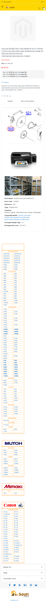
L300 (4, 391)
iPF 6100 (5, 543)
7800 (4, 287)
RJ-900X (5, 468)
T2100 (5, 309)
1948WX (16, 472)
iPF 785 (16, 529)
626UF (16, 459)
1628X (16, 468)
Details (10, 101)
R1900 (16, 265)
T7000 (5, 325)
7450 (15, 282)
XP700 (5, 414)
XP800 (16, 414)
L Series (10, 387)
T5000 (5, 318)
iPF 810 (5, 532)
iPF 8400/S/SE (7, 554)
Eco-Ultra (11, 448)
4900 (15, 280)
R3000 (16, 269)
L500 (4, 394)
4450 (4, 278)
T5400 (15, 320)
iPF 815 (16, 532)
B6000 (5, 356)
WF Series (6, 420)
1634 (4, 493)
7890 (4, 289)
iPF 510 (16, 512)
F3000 (15, 340)
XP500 (5, 411)
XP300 (5, 409)
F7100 (15, 347)
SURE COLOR (12, 307)
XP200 (16, 407)
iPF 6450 (5, 547)
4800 (15, 278)
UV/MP (10, 457)
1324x (15, 450)
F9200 (15, 349)
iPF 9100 (16, 558)
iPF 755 (5, 525)
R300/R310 (6, 260)
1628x (15, 452)
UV (9, 491)
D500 (4, 380)
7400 (4, 282)
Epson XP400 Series (23, 219)
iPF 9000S (16, 556)
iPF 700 (5, 521)
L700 (4, 396)
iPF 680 (5, 518)
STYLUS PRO (12, 271)
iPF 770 (16, 527)
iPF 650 (5, 516)
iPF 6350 (5, 545)
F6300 (5, 345)
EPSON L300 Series (10, 217)
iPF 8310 (16, 552)
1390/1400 (6, 254)
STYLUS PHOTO (13, 251)
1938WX (5, 472)
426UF (5, 459)
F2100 (15, 338)
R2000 (5, 267)
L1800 (15, 398)
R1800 (5, 265)
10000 (15, 302)
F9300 (5, 351)
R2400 (16, 267)
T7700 (5, 327)
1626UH (5, 461)
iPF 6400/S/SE (18, 545)
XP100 (5, 407)
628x (4, 450)
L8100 (15, 400)
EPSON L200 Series (24, 215)
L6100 (5, 400)
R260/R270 (6, 258)
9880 (4, 298)
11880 (15, 300)
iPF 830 (5, 536)
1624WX (5, 470)
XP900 (5, 416)
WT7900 (5, 291)
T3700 (5, 316)
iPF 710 (16, 521)
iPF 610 (16, 514)
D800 (4, 382)
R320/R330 (17, 260)
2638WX (5, 474)
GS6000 (5, 302)
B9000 (5, 358)
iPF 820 (5, 534)
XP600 (16, 411)
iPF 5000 (5, 541)
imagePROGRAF (13, 509)
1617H (16, 461)
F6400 (15, 345)
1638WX (16, 470)
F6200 (15, 342)
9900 (4, 300)
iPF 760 (16, 525)
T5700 (5, 322)
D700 (15, 380)
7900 (15, 289)
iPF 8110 (5, 552)
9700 (4, 296)
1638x (5, 454)
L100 (4, 389)
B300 (4, 429)
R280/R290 (17, 258)
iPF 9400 (16, 561)
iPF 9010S (6, 558)
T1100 (5, 431)
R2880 (5, 269)
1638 (15, 493)
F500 (4, 336)
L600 (15, 394)
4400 (15, 276)
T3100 (15, 311)
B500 (15, 429)
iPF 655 (16, 516)
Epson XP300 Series (10, 219)
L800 (15, 396)
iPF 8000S (6, 549)
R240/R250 (17, 256)
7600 (4, 285)
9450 (4, 294)
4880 (4, 280)
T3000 (5, 311)
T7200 (15, 325)
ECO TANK (11, 422)
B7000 (16, 356)
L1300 (5, 398)
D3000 (5, 385)
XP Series (11, 405)
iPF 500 (5, 512)
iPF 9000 (5, 556)
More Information (27, 101)
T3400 (15, 314)
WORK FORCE (12, 418)
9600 (15, 294)
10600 (5, 305)
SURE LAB (11, 378)
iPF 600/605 (6, 514)
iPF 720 (5, 523)
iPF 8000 (16, 547)
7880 (15, 287)
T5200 (5, 320)
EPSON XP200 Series (23, 217)
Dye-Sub (11, 466)
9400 (15, 291)
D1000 (16, 382)
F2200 (5, 340)
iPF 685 (16, 518)
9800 (15, 296)
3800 (4, 274)
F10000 (5, 354)
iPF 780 (5, 529)
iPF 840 (16, 536)
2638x (15, 454)
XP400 (16, 409)
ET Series (6, 425)
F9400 (15, 351)
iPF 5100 (16, 541)
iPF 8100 (16, 549)
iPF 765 (5, 527)
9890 (15, 298)
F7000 (5, 347)
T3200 (5, 314)
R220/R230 (6, 256)
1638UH (5, 463)
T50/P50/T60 (17, 254)
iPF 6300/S (17, 543)
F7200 (5, 349)
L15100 (5, 402)
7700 (15, 285)
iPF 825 (16, 534)
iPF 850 (5, 538)
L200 (15, 389)
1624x (5, 452)
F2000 (5, 338)
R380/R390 (17, 262)
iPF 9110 (5, 561)
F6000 (5, 342)
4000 (4, 276)
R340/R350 (6, 262)
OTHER (10, 427)
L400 (15, 391)
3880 (15, 274)
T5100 (15, 318)
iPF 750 (16, 523)
